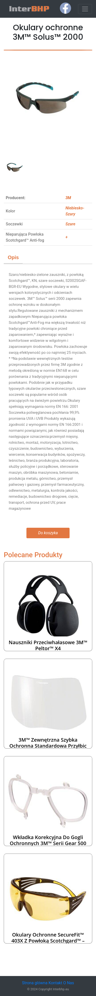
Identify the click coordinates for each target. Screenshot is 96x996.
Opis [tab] (13, 257)
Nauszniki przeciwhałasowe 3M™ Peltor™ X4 (48, 645)
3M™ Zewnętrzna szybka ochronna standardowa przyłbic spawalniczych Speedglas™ (48, 745)
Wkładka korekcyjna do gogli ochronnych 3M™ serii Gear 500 (48, 840)
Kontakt (55, 983)
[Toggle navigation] (85, 9)
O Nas (68, 983)
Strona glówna (34, 983)
